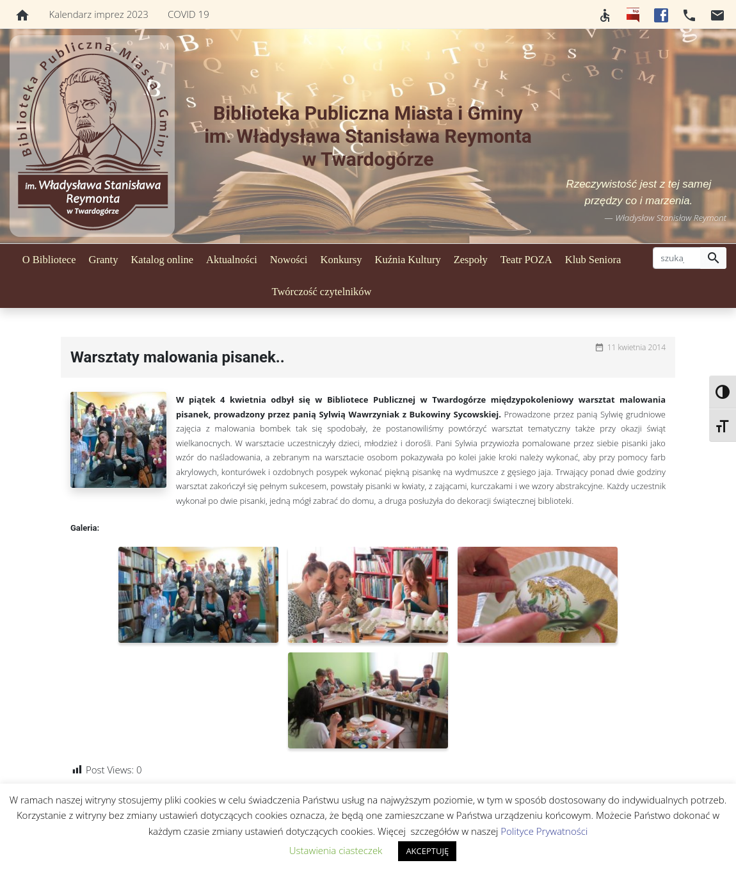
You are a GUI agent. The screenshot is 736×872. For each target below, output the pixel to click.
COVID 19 (188, 14)
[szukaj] (677, 258)
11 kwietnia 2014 (636, 347)
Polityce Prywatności (544, 831)
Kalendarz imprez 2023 (98, 14)
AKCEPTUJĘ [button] (427, 851)
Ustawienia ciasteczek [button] (336, 850)
